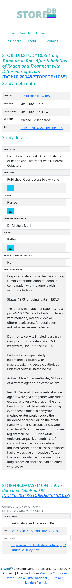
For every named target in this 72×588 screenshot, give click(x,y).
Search (25, 33)
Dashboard (13, 41)
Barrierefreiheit (36, 582)
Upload (41, 33)
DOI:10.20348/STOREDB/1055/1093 (36, 495)
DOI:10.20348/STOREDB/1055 (34, 77)
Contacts (52, 41)
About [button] (32, 41)
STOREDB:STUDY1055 (36, 96)
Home (9, 33)
